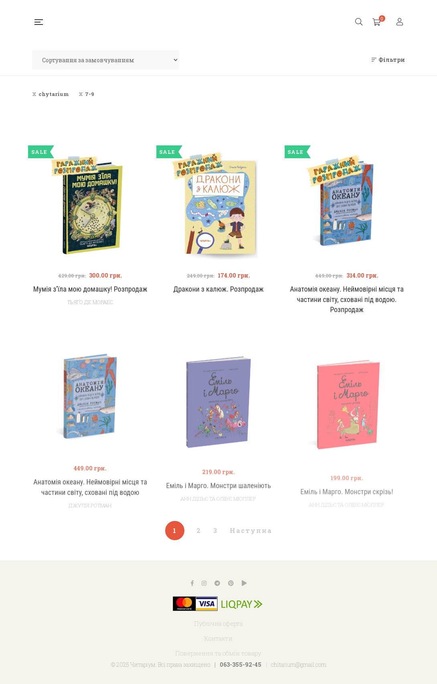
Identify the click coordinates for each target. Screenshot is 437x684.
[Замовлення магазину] (105, 59)
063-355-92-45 (240, 664)
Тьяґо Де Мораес (90, 302)
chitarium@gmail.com (298, 664)
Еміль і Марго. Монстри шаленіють (218, 511)
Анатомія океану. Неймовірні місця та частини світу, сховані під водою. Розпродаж (347, 299)
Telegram (217, 583)
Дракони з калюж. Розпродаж (219, 289)
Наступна (251, 530)
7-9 (89, 94)
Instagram (204, 583)
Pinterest (231, 583)
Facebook (192, 583)
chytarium (53, 94)
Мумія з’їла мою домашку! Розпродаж (90, 289)
